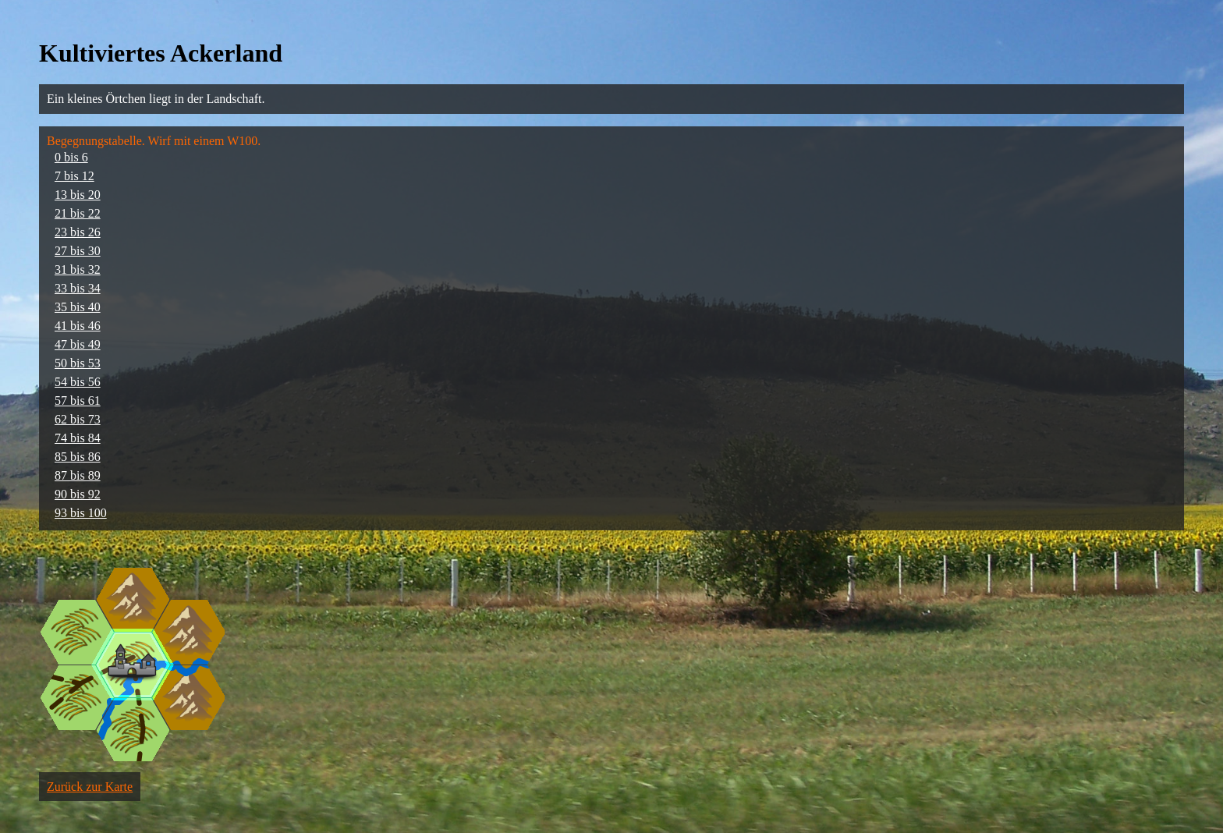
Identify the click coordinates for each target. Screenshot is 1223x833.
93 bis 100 (81, 512)
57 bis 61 (78, 400)
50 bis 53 (78, 363)
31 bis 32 (78, 269)
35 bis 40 (78, 307)
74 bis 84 (78, 438)
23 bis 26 (78, 232)
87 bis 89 (78, 475)
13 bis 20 (78, 194)
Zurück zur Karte (90, 786)
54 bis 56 (78, 381)
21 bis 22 (78, 213)
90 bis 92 (78, 494)
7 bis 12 (74, 176)
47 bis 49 (78, 344)
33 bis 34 (78, 288)
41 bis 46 (78, 325)
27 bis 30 (78, 250)
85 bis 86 (78, 456)
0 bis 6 (71, 157)
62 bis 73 (78, 419)
